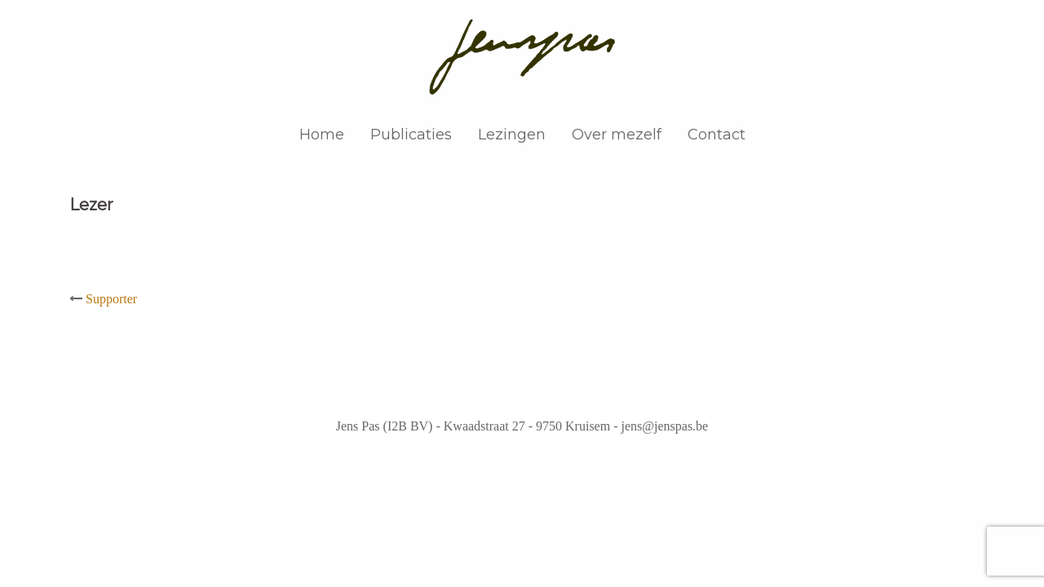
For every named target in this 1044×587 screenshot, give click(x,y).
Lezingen (512, 134)
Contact (716, 134)
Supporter (111, 299)
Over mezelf (616, 134)
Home (321, 134)
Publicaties (411, 134)
